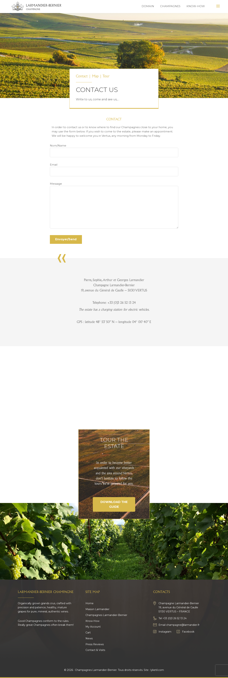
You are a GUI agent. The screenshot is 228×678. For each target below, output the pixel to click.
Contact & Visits (95, 650)
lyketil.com (157, 670)
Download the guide (114, 504)
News (89, 638)
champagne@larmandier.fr (183, 624)
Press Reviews (95, 644)
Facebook (188, 631)
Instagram (165, 631)
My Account (93, 626)
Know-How (92, 621)
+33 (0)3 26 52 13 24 (174, 618)
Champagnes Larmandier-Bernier (106, 615)
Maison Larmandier (97, 609)
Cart (88, 632)
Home (90, 603)
